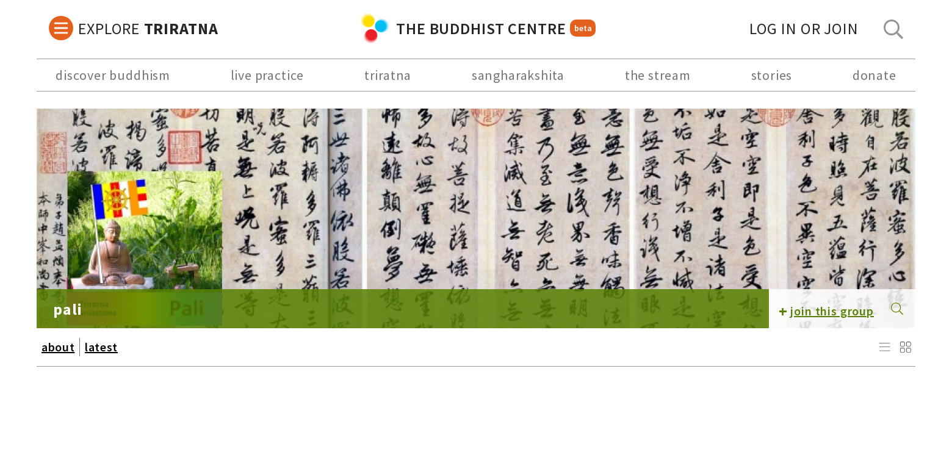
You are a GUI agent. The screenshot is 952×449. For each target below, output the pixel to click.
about (57, 346)
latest (101, 346)
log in (804, 28)
